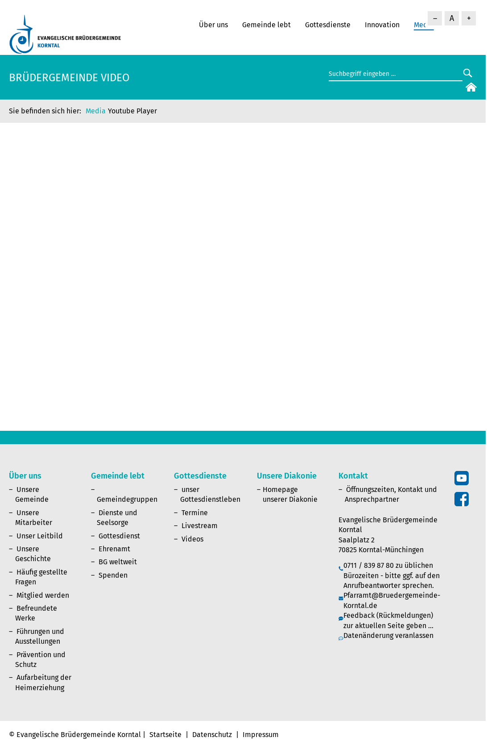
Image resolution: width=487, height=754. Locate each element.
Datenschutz (212, 734)
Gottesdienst (119, 536)
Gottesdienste (328, 25)
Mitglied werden (43, 595)
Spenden (113, 575)
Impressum (261, 734)
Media (96, 111)
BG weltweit (118, 562)
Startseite (165, 734)
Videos (192, 539)
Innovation (382, 25)
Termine (195, 512)
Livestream (200, 525)
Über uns (213, 25)
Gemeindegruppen (127, 499)
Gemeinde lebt (266, 25)
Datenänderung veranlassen (388, 635)
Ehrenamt (114, 549)
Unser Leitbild (40, 536)
